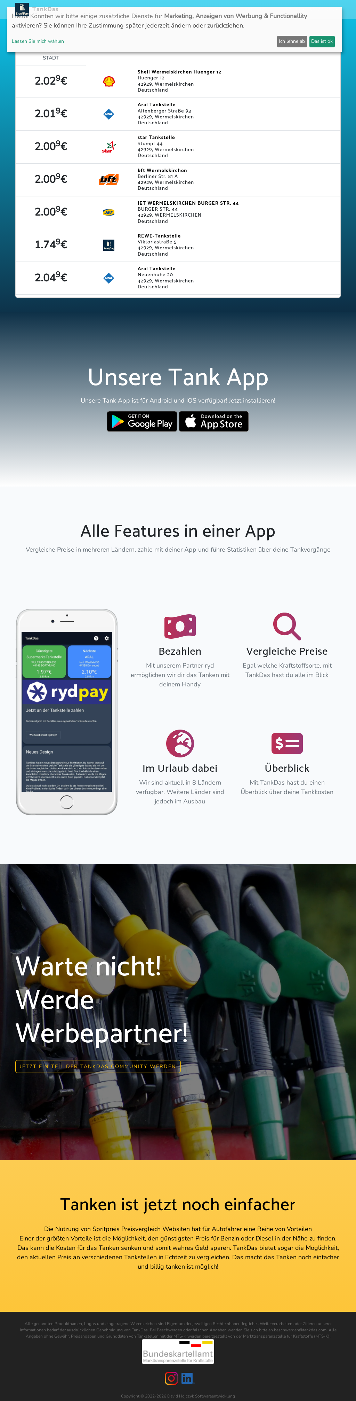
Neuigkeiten (100, 9)
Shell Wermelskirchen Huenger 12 (179, 72)
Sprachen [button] (322, 9)
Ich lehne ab (292, 41)
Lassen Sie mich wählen (38, 41)
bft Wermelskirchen (162, 170)
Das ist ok (322, 41)
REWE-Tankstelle (159, 236)
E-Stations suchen (229, 9)
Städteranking (180, 9)
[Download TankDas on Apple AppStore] (214, 421)
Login (267, 9)
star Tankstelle (156, 137)
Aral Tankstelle (157, 105)
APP (126, 9)
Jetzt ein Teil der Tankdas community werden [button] (98, 1063)
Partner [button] (291, 9)
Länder (146, 9)
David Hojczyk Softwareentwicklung (201, 1393)
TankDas (43, 9)
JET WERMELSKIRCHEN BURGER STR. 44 (188, 203)
